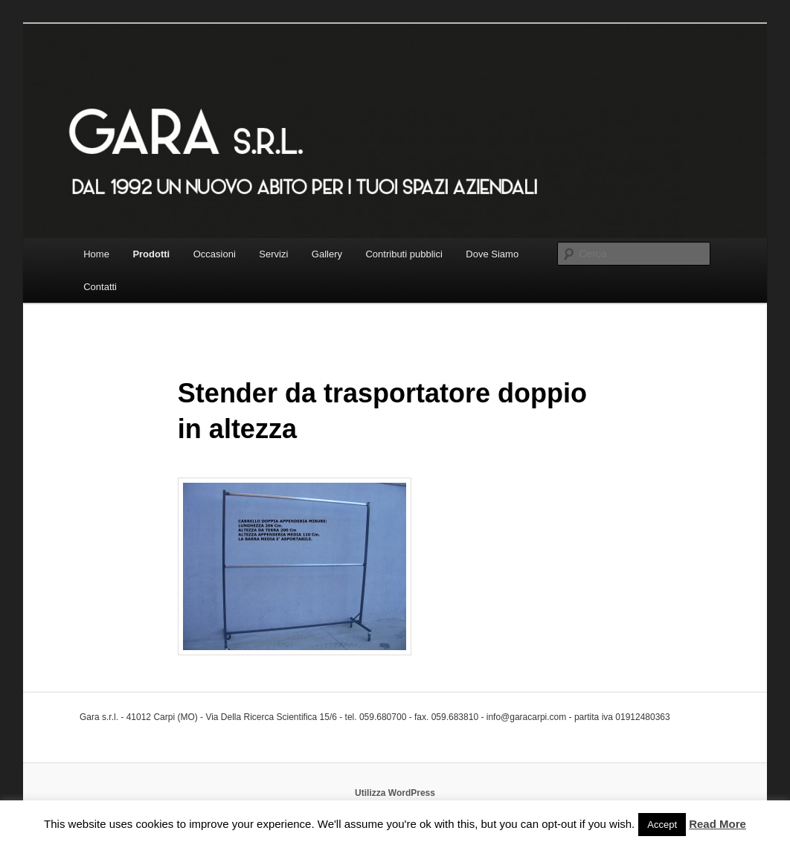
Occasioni (214, 254)
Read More (717, 823)
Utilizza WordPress (395, 793)
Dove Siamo (492, 254)
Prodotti (151, 254)
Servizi (273, 254)
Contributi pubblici (403, 254)
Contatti (100, 286)
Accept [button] (662, 824)
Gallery (327, 254)
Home (96, 254)
